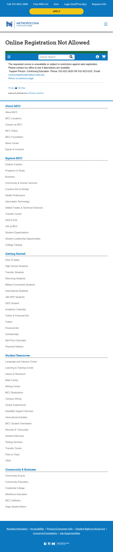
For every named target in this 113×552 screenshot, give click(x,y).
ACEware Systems (36, 93)
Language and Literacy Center (21, 361)
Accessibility (37, 528)
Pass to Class (12, 454)
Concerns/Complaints (45, 533)
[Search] (72, 57)
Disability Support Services (19, 411)
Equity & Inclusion (14, 149)
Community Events (15, 475)
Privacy (11, 88)
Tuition (8, 322)
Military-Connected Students (20, 284)
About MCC (11, 112)
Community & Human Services (21, 183)
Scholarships (12, 334)
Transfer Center (13, 214)
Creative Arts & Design (17, 189)
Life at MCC (11, 226)
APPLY (56, 11)
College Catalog (13, 245)
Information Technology (17, 201)
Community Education (16, 482)
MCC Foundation (14, 137)
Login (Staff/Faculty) (75, 4)
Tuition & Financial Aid (17, 315)
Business (10, 177)
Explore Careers (13, 164)
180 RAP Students (15, 297)
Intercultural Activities (16, 417)
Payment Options (14, 346)
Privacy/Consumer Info (60, 528)
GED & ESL (11, 220)
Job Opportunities (70, 533)
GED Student (12, 303)
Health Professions (15, 195)
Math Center (11, 380)
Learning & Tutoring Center (19, 368)
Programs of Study (15, 170)
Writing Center (12, 386)
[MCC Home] (22, 24)
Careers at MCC (13, 124)
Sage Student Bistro (15, 506)
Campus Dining (13, 399)
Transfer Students (14, 272)
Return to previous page (21, 78)
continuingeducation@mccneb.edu (26, 75)
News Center (12, 143)
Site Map (21, 88)
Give (56, 4)
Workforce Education (16, 494)
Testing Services (14, 442)
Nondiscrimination (17, 528)
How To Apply (12, 260)
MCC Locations (13, 118)
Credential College (15, 488)
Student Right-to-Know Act (90, 528)
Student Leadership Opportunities (22, 238)
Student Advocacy (14, 436)
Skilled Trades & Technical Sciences (24, 208)
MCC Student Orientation (18, 423)
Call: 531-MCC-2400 (17, 4)
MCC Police (11, 131)
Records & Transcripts (16, 429)
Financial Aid (12, 328)
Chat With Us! (40, 4)
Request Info (99, 4)
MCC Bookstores (14, 392)
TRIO (8, 460)
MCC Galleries (13, 500)
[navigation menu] (105, 24)
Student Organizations (17, 232)
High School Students (16, 266)
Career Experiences (15, 405)
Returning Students (15, 278)
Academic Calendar (15, 309)
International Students (16, 291)
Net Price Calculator (15, 340)
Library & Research (15, 374)
